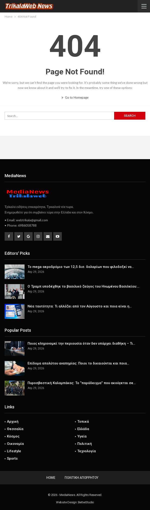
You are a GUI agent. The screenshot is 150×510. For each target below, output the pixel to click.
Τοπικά (83, 421)
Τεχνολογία (86, 451)
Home (50, 478)
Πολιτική (84, 444)
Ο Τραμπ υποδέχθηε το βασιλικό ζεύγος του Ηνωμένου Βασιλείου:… (83, 286)
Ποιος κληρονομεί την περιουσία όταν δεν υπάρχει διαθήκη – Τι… (81, 343)
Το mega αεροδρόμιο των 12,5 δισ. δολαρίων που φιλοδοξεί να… (81, 267)
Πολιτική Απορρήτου (81, 478)
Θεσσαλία (15, 429)
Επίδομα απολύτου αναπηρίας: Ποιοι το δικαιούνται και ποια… (78, 363)
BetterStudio (86, 502)
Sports (12, 458)
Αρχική (13, 421)
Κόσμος (13, 436)
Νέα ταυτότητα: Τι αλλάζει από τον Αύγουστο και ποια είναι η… (80, 306)
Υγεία (82, 436)
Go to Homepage (75, 97)
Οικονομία (15, 444)
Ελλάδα (83, 429)
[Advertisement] (75, 147)
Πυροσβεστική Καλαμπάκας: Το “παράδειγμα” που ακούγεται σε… (82, 383)
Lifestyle (14, 451)
